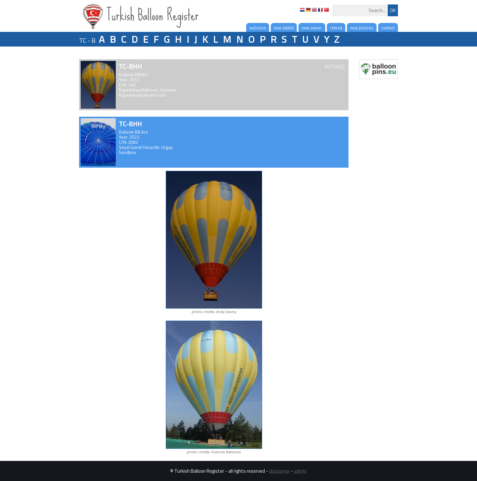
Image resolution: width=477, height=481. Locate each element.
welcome (257, 28)
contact (388, 28)
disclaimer (279, 471)
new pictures (361, 28)
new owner (312, 28)
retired (336, 28)
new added (284, 28)
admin (300, 471)
